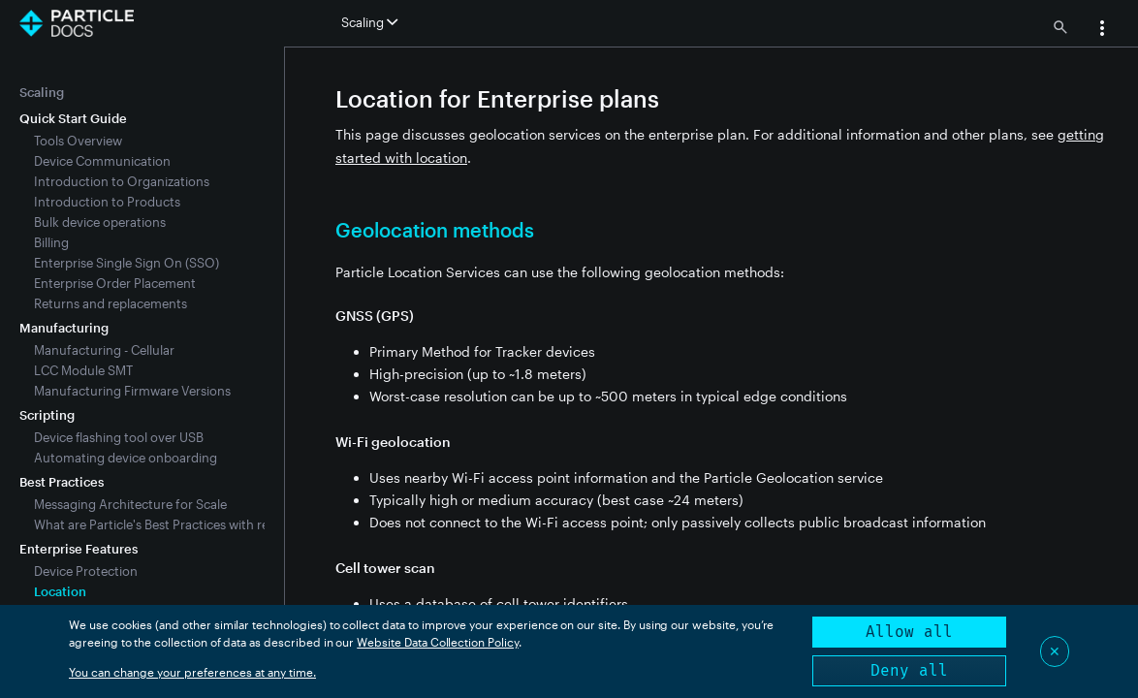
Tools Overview (78, 140)
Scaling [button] (369, 22)
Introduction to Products (107, 201)
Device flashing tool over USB (119, 437)
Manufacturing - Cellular (104, 350)
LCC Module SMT (83, 370)
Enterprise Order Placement (115, 283)
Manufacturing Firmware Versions (132, 390)
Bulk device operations (100, 222)
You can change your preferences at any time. (192, 672)
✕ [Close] (1054, 651)
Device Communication (102, 161)
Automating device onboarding (125, 457)
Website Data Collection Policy (438, 642)
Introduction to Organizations (121, 181)
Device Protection (86, 571)
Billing (51, 242)
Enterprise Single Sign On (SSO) (126, 262)
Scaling (41, 92)
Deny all (909, 670)
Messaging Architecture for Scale (130, 504)
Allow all (909, 631)
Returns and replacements (110, 303)
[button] (1102, 30)
